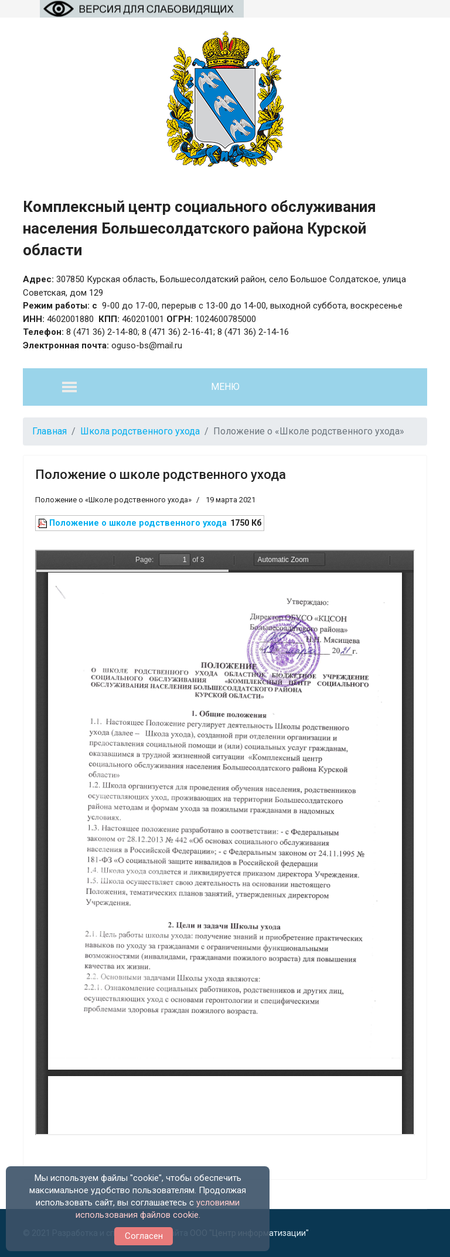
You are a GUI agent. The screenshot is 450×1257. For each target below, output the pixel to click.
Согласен (144, 1236)
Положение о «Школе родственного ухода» (113, 499)
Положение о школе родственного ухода (160, 474)
